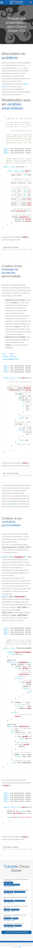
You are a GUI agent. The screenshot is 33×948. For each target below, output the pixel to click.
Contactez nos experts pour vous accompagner (16, 932)
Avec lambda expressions (7, 356)
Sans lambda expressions (14, 356)
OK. (20, 946)
